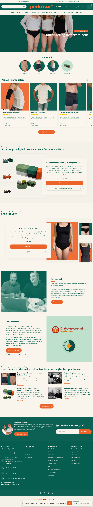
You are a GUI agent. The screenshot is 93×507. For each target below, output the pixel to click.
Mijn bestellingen (76, 452)
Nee (75, 503)
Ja (69, 503)
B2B (49, 466)
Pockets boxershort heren (69, 113)
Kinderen (35, 13)
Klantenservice (21, 434)
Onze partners (52, 463)
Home (13, 13)
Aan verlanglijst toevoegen (68, 188)
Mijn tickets (74, 455)
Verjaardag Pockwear (72, 373)
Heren (27, 13)
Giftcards (78, 13)
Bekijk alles (47, 406)
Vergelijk (73, 460)
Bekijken (35, 246)
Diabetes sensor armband (11, 113)
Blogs (56, 13)
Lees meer (20, 385)
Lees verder (57, 302)
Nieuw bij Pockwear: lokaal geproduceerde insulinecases (29, 389)
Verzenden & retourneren (55, 457)
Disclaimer (51, 475)
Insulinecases (47, 13)
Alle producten (75, 463)
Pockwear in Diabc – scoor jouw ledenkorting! (29, 374)
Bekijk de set (70, 183)
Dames (19, 13)
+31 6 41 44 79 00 (10, 468)
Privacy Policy (52, 472)
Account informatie (76, 449)
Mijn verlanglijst (75, 457)
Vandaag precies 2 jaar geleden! (76, 388)
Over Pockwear (67, 13)
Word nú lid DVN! (13, 350)
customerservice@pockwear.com (15, 478)
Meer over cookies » (85, 503)
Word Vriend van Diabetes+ (17, 355)
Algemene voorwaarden (55, 469)
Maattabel (51, 455)
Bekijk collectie (47, 132)
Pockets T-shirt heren (38, 113)
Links (49, 478)
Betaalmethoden (53, 460)
